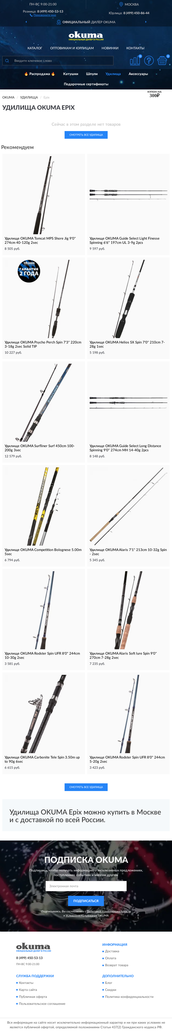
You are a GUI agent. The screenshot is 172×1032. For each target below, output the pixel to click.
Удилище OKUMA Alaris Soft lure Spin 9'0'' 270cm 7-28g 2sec (123, 655)
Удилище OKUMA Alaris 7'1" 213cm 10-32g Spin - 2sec (128, 552)
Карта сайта (28, 990)
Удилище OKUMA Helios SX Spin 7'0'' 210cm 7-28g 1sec (127, 344)
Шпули (92, 74)
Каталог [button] (35, 48)
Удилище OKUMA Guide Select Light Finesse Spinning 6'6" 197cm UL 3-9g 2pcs (124, 240)
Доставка (112, 951)
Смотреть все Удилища (86, 135)
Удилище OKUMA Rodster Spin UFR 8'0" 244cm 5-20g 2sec (127, 759)
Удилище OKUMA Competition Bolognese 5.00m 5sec (43, 552)
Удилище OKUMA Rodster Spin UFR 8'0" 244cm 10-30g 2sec (42, 655)
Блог (108, 983)
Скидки (110, 990)
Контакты (135, 48)
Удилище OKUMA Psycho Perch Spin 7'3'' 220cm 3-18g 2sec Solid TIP (43, 344)
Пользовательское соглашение (42, 1004)
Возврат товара (116, 965)
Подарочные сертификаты (86, 84)
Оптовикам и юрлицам (72, 48)
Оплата (110, 958)
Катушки (70, 74)
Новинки (110, 48)
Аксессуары (138, 74)
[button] (43, 14)
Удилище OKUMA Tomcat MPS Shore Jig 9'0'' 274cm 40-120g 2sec (40, 240)
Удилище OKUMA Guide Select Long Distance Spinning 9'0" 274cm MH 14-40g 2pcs (125, 448)
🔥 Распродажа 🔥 (39, 74)
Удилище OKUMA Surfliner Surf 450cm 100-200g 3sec (40, 448)
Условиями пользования (81, 915)
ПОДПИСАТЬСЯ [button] (86, 901)
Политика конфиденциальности (129, 997)
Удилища (113, 74)
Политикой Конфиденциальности (109, 911)
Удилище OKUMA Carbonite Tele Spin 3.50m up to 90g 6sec (42, 759)
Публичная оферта (33, 997)
